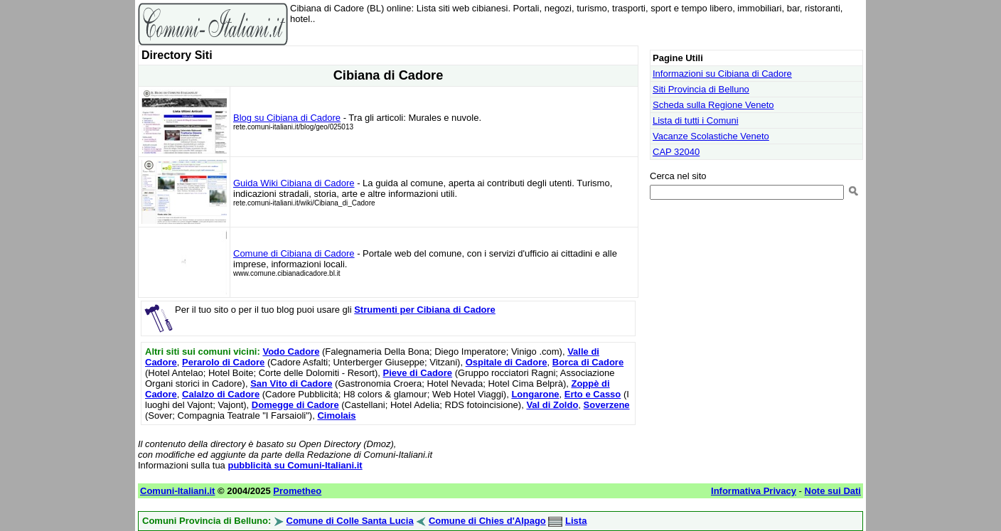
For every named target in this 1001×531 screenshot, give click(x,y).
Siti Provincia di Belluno (701, 89)
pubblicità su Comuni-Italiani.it (295, 465)
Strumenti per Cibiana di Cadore (425, 309)
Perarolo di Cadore (223, 362)
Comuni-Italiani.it (177, 491)
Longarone (535, 394)
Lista (576, 520)
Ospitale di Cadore (506, 362)
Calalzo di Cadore (220, 394)
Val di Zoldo (552, 404)
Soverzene (607, 404)
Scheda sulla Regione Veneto (713, 105)
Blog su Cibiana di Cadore (287, 117)
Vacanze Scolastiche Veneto (711, 136)
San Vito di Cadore (291, 383)
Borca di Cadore (587, 362)
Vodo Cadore (290, 351)
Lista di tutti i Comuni (696, 120)
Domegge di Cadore (295, 404)
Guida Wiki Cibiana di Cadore (294, 183)
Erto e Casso (592, 394)
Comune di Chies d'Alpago (487, 520)
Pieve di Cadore (418, 373)
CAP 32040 (676, 151)
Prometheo (297, 491)
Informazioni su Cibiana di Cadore (722, 73)
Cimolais (336, 415)
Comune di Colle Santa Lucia (350, 520)
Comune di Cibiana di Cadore (294, 253)
